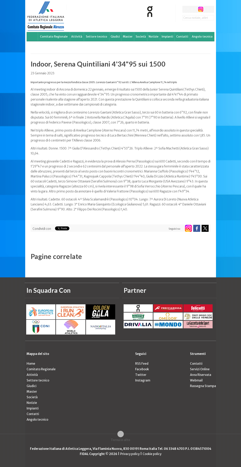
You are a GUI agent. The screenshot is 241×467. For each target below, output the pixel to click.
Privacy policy (130, 454)
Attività (76, 36)
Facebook (142, 369)
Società (141, 36)
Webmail (196, 380)
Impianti (167, 36)
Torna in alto (120, 440)
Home (31, 363)
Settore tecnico (96, 36)
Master (128, 36)
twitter (193, 9)
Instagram (142, 380)
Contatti (182, 36)
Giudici (115, 36)
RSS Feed (141, 363)
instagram (200, 9)
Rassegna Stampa (203, 386)
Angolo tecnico (202, 36)
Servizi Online (200, 369)
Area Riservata (200, 375)
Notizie (153, 36)
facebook (185, 9)
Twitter (140, 375)
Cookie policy (152, 454)
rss (208, 9)
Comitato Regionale (54, 36)
